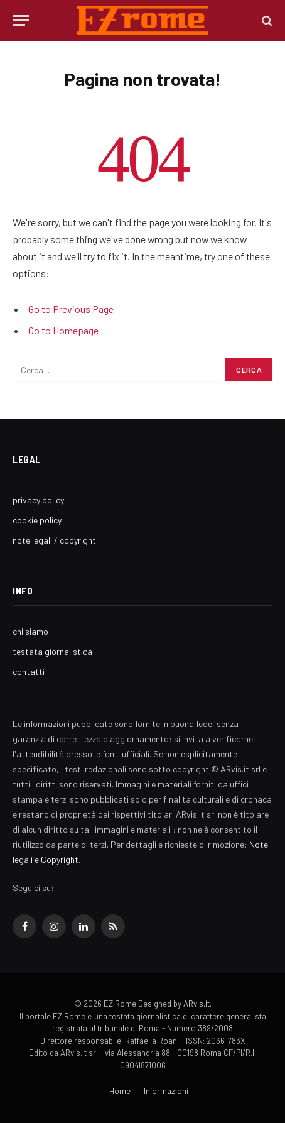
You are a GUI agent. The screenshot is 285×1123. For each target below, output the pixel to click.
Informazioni (166, 1091)
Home (120, 1091)
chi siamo (30, 631)
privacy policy (38, 500)
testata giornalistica (52, 651)
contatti (29, 671)
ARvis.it (196, 1004)
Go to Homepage (63, 330)
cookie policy (37, 520)
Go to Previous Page (71, 309)
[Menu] (21, 20)
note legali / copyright (54, 540)
